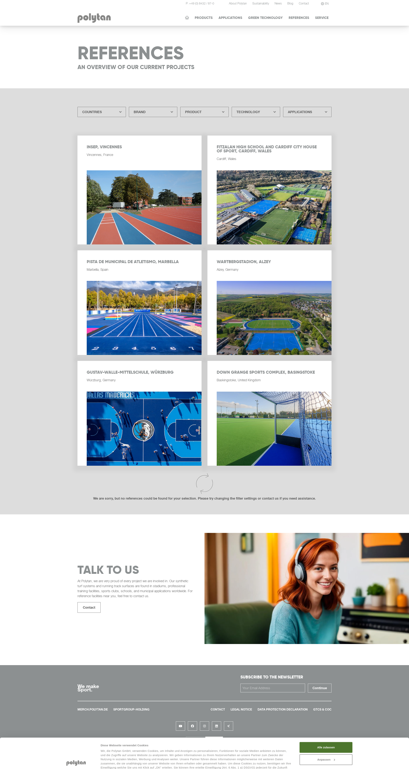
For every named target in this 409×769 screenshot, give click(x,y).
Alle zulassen (326, 717)
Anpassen (326, 729)
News (278, 3)
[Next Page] (204, 484)
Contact (89, 607)
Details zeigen (110, 761)
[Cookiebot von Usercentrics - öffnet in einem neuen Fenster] (76, 762)
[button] (101, 112)
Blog (290, 3)
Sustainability (260, 3)
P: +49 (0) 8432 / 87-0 (200, 3)
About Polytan (238, 3)
